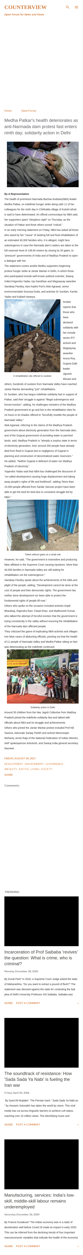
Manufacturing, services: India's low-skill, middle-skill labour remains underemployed (39, 1201)
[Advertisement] (41, 62)
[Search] (67, 6)
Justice (24, 769)
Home (8, 110)
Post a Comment (28, 1003)
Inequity (11, 769)
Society (46, 769)
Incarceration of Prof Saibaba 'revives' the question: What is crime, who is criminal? (41, 957)
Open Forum (28, 110)
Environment (34, 763)
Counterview (25, 7)
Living (35, 769)
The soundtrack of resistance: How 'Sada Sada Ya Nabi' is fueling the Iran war (38, 1079)
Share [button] (8, 774)
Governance (54, 763)
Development (14, 763)
